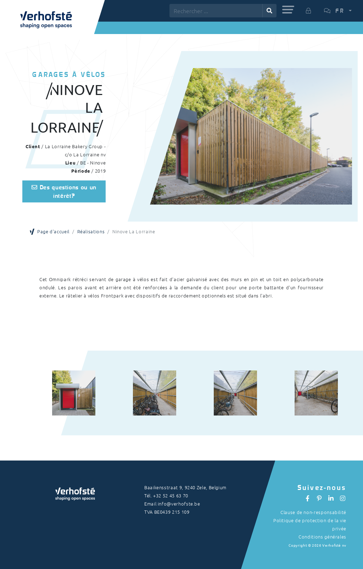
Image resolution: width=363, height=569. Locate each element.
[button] (288, 9)
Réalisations (91, 231)
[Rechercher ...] (216, 10)
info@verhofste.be (179, 503)
